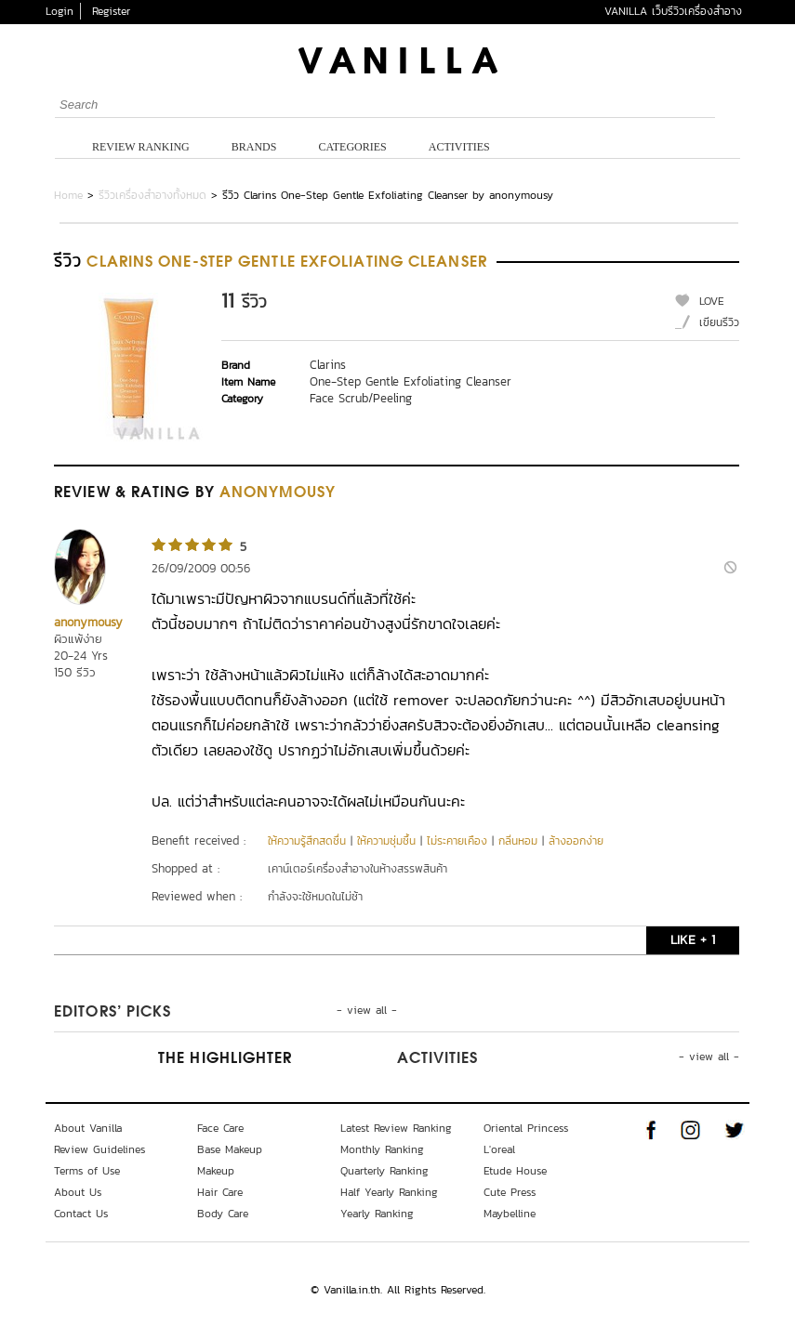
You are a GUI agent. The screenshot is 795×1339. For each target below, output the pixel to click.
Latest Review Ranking (396, 1128)
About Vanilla (88, 1128)
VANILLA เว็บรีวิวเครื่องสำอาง (673, 11)
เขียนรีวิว (719, 322)
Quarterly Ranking (384, 1170)
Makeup (215, 1170)
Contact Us (81, 1213)
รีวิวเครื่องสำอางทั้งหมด (152, 195)
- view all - (367, 1010)
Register (111, 11)
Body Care (222, 1213)
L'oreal (499, 1149)
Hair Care (220, 1192)
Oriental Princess (526, 1128)
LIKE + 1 (692, 940)
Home (68, 195)
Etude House (515, 1170)
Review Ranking (141, 146)
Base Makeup (229, 1149)
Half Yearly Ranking (389, 1192)
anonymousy (88, 622)
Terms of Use (87, 1170)
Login (59, 11)
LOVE (711, 301)
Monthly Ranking (382, 1149)
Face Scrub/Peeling (361, 398)
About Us (77, 1192)
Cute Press (510, 1192)
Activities (459, 146)
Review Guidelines (99, 1149)
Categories (352, 146)
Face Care (220, 1128)
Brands (254, 146)
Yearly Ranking (377, 1213)
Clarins (328, 365)
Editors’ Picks (112, 1012)
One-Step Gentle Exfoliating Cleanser (410, 381)
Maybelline (510, 1213)
